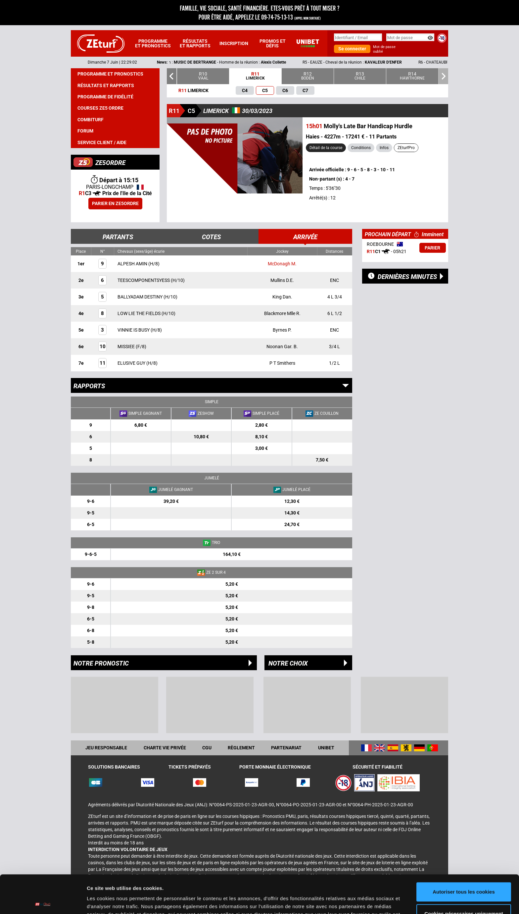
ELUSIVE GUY (132, 363)
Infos (384, 147)
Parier (432, 247)
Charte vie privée (165, 747)
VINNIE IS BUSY (134, 330)
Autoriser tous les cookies (464, 852)
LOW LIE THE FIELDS (140, 313)
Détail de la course (325, 147)
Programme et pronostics (153, 43)
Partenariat (286, 747)
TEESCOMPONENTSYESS (144, 280)
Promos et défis (273, 43)
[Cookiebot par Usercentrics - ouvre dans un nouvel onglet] (43, 901)
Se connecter (352, 48)
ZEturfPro (406, 147)
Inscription (233, 43)
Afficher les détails (109, 901)
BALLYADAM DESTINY (141, 296)
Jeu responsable (106, 747)
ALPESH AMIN (133, 263)
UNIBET (326, 747)
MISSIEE (127, 346)
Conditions (361, 147)
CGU (207, 747)
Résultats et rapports (195, 43)
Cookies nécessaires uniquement (463, 874)
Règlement (241, 747)
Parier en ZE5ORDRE (115, 203)
